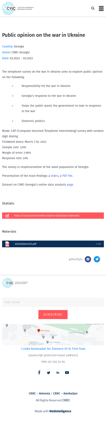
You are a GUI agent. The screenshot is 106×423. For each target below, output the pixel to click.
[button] (92, 8)
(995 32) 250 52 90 (53, 362)
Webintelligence (60, 411)
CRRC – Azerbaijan (65, 393)
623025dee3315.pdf (25, 244)
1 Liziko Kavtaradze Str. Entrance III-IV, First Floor (53, 349)
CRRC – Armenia (39, 393)
